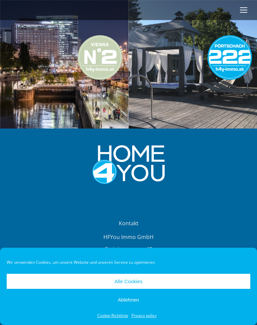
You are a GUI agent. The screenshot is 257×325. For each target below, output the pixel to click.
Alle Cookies (128, 281)
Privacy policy (144, 315)
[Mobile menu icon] (243, 10)
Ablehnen (128, 300)
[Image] (64, 64)
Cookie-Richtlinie (112, 315)
